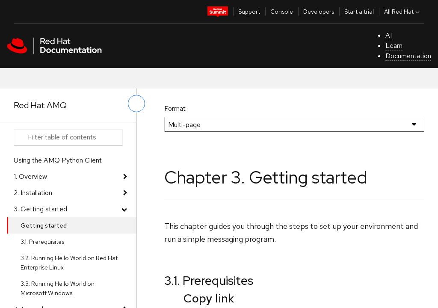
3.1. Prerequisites (42, 242)
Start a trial (359, 11)
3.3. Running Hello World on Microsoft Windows (58, 288)
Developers (318, 11)
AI (388, 35)
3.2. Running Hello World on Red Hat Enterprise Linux (69, 262)
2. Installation (33, 192)
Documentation (408, 55)
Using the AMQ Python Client (58, 160)
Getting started (44, 225)
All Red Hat (402, 11)
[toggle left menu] (136, 103)
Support (249, 11)
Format (175, 108)
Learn (393, 45)
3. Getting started (40, 208)
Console (281, 11)
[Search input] (68, 137)
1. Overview (30, 176)
